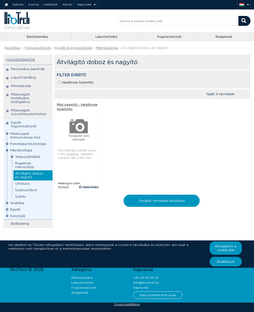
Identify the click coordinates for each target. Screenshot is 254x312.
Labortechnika (106, 37)
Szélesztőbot (26, 190)
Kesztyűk (17, 216)
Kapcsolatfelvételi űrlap (158, 295)
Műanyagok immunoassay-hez (25, 135)
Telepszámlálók (27, 157)
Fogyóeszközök (169, 37)
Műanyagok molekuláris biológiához (20, 98)
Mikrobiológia (107, 48)
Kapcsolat (84, 4)
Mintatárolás (21, 86)
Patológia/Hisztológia (28, 144)
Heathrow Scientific (78, 82)
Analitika (17, 203)
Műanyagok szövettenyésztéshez (29, 112)
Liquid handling (23, 77)
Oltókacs (22, 183)
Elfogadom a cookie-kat (225, 248)
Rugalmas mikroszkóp (24, 165)
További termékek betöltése (161, 201)
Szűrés (20, 196)
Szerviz (33, 4)
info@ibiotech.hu (146, 282)
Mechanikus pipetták (28, 69)
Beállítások (226, 262)
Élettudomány (37, 37)
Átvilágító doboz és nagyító (145, 48)
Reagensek (224, 37)
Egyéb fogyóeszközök (73, 48)
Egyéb (15, 209)
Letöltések (50, 4)
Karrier (67, 4)
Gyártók (17, 4)
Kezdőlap (12, 48)
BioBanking (20, 223)
